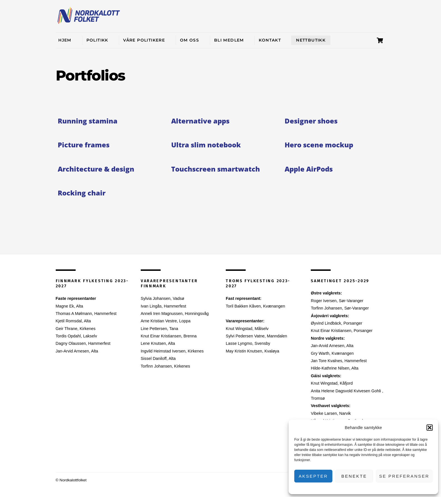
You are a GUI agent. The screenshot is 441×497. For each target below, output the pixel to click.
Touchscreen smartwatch (215, 169)
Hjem (64, 40)
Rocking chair (81, 192)
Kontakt (270, 40)
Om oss (189, 40)
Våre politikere (144, 40)
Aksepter (313, 476)
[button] (429, 427)
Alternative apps (200, 120)
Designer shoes (311, 120)
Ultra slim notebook (206, 144)
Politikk (97, 40)
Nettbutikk (311, 40)
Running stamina (87, 120)
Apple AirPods (309, 169)
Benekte (354, 476)
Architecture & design (96, 169)
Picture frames (83, 144)
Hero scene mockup (319, 144)
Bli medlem (229, 40)
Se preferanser (404, 476)
